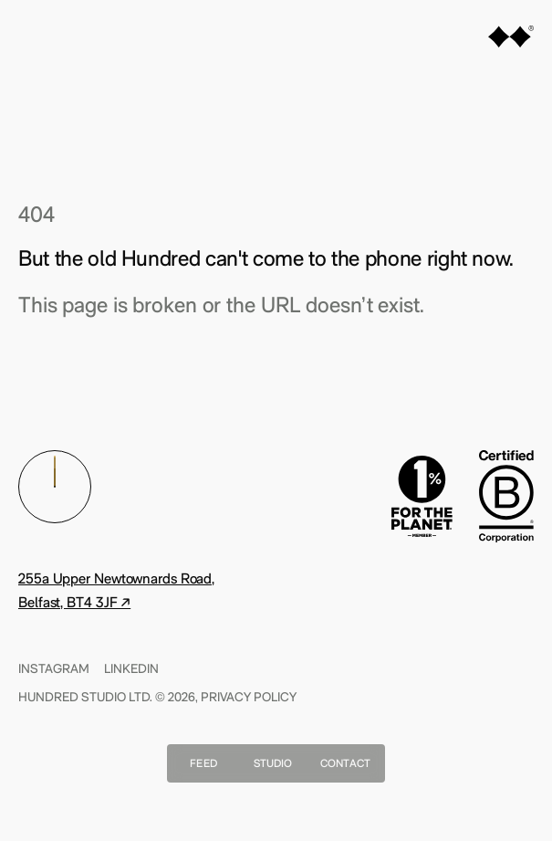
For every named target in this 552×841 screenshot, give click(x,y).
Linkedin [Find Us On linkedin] (131, 668)
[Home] (511, 40)
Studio (273, 763)
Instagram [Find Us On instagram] (53, 668)
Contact (345, 763)
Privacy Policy (249, 696)
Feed (203, 763)
